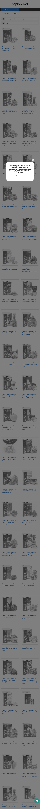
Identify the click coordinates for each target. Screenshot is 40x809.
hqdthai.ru (20, 176)
